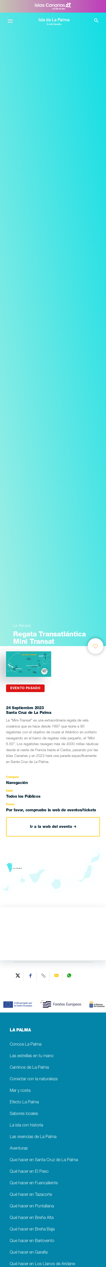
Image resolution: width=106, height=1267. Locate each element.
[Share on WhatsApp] (69, 976)
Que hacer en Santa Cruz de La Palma (44, 1160)
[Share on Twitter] (18, 976)
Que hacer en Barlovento (32, 1241)
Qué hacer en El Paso (29, 1172)
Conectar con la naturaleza (33, 1079)
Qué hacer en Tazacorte (31, 1195)
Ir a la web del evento (53, 827)
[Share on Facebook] (31, 976)
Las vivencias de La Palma (33, 1137)
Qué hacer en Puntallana (32, 1206)
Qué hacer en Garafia (28, 1252)
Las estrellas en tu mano (32, 1056)
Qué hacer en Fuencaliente (34, 1183)
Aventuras (19, 1148)
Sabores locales (24, 1114)
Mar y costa (20, 1091)
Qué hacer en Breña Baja (32, 1229)
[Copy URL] (44, 976)
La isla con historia (26, 1125)
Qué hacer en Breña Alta (32, 1218)
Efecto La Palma (24, 1102)
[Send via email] (56, 976)
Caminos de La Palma (29, 1068)
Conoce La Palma (25, 1044)
